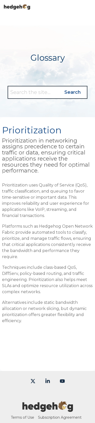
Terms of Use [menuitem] (22, 417)
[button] (87, 5)
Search (72, 92)
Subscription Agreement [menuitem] (60, 417)
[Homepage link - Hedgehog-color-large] (47, 409)
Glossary (47, 58)
